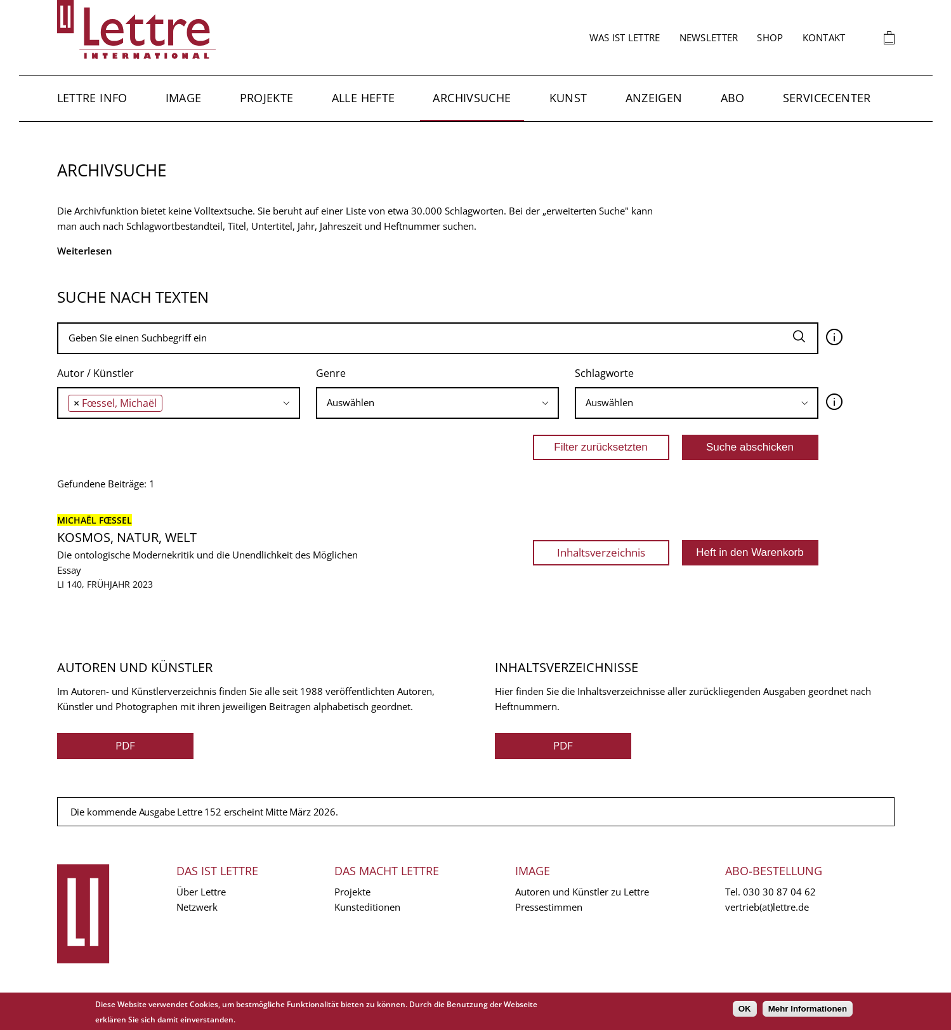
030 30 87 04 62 (779, 891)
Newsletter (708, 37)
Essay (69, 570)
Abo (733, 97)
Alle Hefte (363, 97)
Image (184, 97)
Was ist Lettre (624, 37)
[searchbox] (169, 402)
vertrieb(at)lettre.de (767, 907)
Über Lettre (201, 891)
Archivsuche (472, 97)
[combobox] (178, 403)
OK (744, 1008)
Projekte (267, 97)
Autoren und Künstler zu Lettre (582, 891)
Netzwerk (197, 907)
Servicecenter (827, 97)
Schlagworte (604, 373)
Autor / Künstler (95, 373)
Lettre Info (92, 97)
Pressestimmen (548, 907)
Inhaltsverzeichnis (601, 552)
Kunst (568, 97)
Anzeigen (654, 97)
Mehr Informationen (807, 1008)
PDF (125, 745)
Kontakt (824, 37)
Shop (770, 37)
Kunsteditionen (367, 907)
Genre (331, 373)
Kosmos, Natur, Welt (127, 537)
